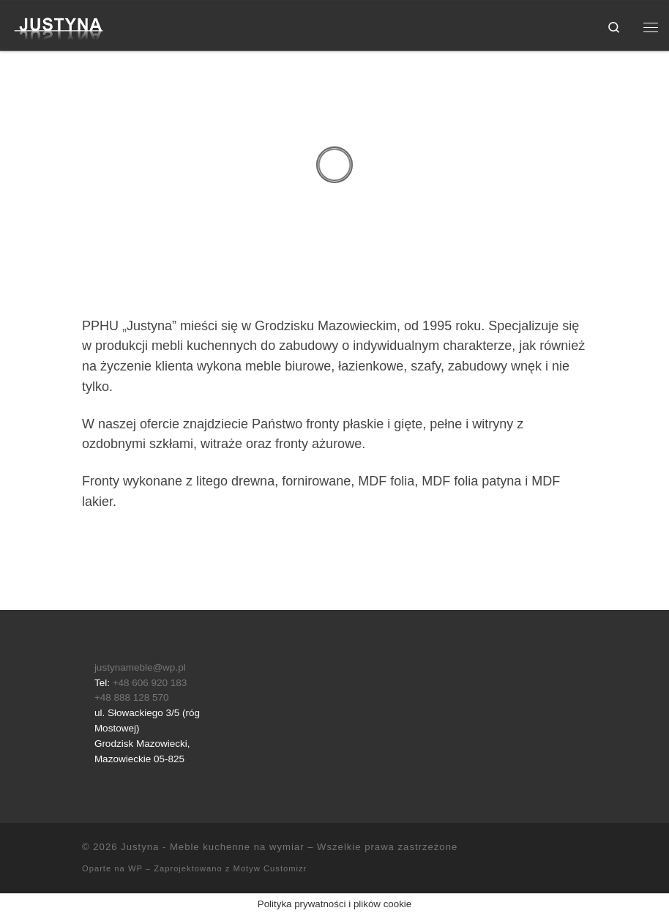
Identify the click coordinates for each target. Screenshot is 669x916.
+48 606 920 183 (150, 682)
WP (135, 868)
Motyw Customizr (270, 868)
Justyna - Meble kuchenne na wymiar (212, 846)
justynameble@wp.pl (140, 667)
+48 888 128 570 (131, 697)
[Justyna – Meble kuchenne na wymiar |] (59, 25)
